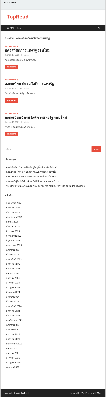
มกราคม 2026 (13, 207)
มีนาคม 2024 (12, 301)
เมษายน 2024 (12, 296)
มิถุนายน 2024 (13, 292)
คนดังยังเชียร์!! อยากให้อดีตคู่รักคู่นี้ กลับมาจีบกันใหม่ (31, 167)
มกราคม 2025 (13, 264)
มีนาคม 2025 (12, 254)
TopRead (18, 16)
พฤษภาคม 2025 (14, 245)
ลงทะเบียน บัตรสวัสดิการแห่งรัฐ (29, 84)
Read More (11, 67)
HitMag (98, 393)
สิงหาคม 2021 (13, 357)
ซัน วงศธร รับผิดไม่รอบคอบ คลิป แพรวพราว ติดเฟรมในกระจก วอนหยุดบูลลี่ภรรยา (45, 185)
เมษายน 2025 (12, 249)
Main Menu (15, 28)
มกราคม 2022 (13, 334)
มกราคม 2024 (13, 310)
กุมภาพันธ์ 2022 (14, 329)
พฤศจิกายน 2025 (14, 217)
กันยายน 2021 (13, 353)
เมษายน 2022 (12, 324)
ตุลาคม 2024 (12, 273)
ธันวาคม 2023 (13, 315)
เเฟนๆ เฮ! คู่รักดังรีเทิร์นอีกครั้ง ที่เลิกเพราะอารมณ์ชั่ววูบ (32, 181)
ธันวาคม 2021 (13, 339)
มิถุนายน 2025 (13, 240)
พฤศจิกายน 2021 (14, 343)
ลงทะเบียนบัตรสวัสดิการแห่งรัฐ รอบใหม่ (36, 117)
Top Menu (11, 2)
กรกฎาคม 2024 (13, 287)
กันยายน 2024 (13, 278)
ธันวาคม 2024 (13, 268)
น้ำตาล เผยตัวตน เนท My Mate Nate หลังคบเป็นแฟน (31, 176)
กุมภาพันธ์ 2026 (14, 203)
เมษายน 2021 (12, 367)
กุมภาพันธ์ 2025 (14, 259)
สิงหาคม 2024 (13, 282)
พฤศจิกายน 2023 (14, 320)
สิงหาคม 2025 (13, 231)
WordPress (86, 393)
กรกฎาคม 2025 (13, 235)
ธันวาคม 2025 (13, 212)
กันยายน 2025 (13, 226)
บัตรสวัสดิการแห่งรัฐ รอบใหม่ (27, 50)
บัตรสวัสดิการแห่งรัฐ (11, 46)
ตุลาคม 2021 (12, 348)
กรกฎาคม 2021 (13, 362)
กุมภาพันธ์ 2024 (14, 306)
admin (26, 55)
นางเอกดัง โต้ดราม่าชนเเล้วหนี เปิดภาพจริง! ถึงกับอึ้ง (31, 171)
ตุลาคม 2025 (12, 221)
